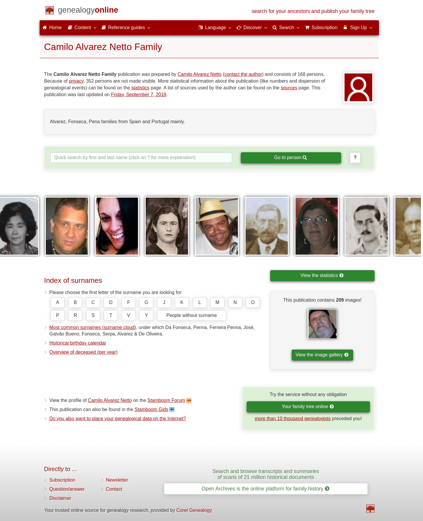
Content (81, 27)
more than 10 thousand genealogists (293, 418)
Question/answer (67, 489)
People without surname (191, 315)
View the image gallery (322, 354)
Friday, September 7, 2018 (138, 94)
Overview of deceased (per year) (83, 352)
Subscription (62, 479)
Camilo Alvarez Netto (199, 74)
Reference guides (126, 27)
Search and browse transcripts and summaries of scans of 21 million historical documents (266, 474)
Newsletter (117, 479)
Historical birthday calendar (77, 342)
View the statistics (322, 275)
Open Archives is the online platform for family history (265, 489)
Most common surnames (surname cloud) (92, 327)
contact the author (243, 74)
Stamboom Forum (166, 400)
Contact (114, 489)
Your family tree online (308, 406)
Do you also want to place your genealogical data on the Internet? (117, 418)
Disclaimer (60, 498)
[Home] (88, 11)
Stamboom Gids (151, 409)
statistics (140, 87)
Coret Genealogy (194, 510)
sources (289, 87)
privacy (76, 81)
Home (52, 27)
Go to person (290, 157)
